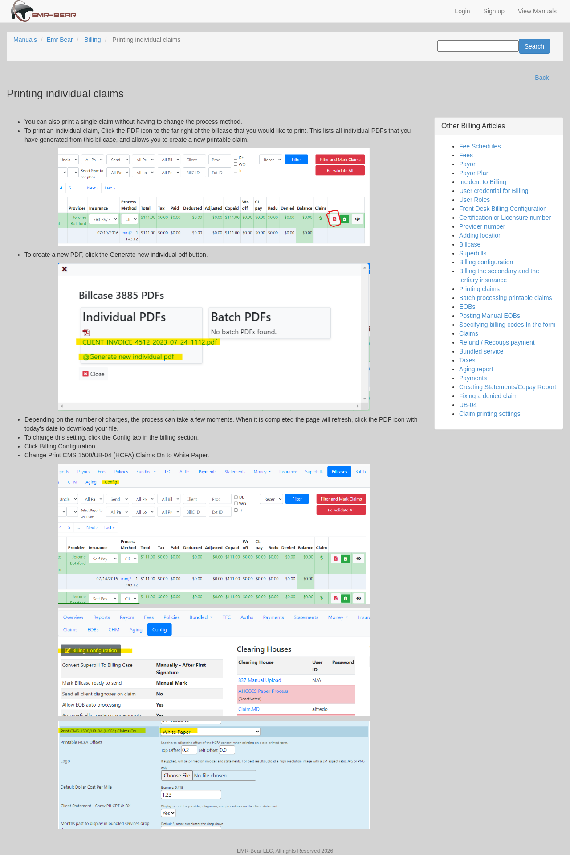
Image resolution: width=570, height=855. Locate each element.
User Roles (474, 199)
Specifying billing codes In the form (507, 324)
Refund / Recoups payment (497, 342)
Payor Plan (474, 173)
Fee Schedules (480, 146)
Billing (92, 39)
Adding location (480, 235)
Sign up (494, 11)
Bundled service (481, 351)
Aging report (476, 369)
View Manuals (537, 11)
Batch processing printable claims (505, 297)
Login (462, 11)
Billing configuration (486, 262)
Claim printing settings (490, 413)
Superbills (472, 253)
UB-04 (468, 404)
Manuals (25, 39)
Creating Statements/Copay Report (507, 387)
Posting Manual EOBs (489, 315)
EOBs (467, 306)
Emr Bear (60, 39)
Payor (467, 164)
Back (542, 77)
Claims (468, 333)
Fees (466, 155)
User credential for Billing (494, 190)
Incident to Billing (482, 181)
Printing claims (479, 288)
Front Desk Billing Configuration (503, 208)
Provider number (482, 226)
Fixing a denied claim (488, 395)
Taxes (467, 360)
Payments (473, 378)
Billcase (469, 244)
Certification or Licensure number (505, 217)
